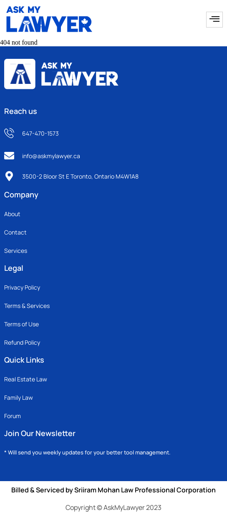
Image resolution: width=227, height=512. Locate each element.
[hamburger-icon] (214, 20)
